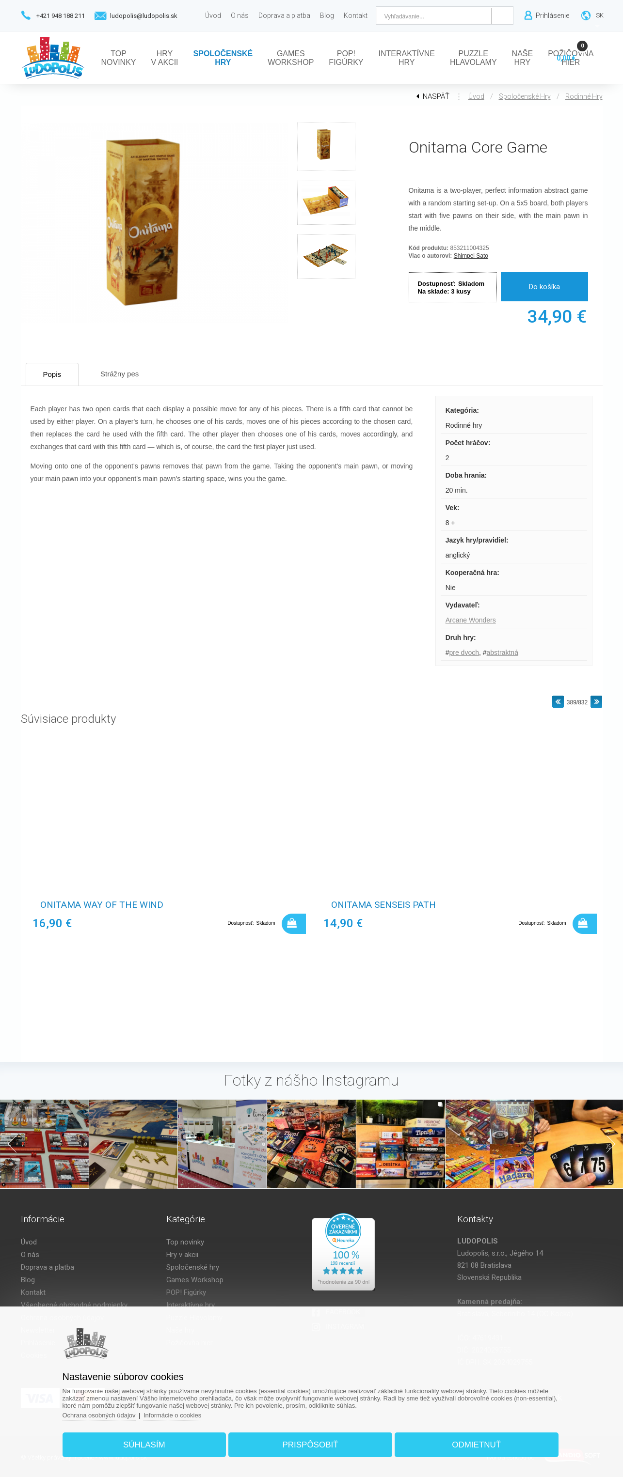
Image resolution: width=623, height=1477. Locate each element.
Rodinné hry (584, 96)
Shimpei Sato (471, 255)
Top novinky (185, 1242)
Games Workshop (195, 1279)
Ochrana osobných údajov (99, 1415)
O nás (30, 1254)
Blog (28, 1279)
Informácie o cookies (172, 1415)
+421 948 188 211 (60, 15)
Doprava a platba (47, 1267)
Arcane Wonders (471, 620)
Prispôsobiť (310, 1444)
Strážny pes (119, 374)
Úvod (476, 96)
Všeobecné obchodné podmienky (74, 1305)
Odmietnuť (476, 1444)
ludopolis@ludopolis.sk (143, 15)
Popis (52, 374)
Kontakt (33, 1292)
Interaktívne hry (190, 1305)
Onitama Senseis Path (383, 904)
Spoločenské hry (525, 96)
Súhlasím (144, 1444)
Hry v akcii (182, 1254)
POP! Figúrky (186, 1292)
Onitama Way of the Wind (101, 904)
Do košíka (544, 286)
